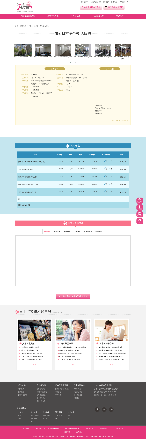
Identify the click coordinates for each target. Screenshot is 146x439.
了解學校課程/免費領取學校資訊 (73, 296)
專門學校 (58, 395)
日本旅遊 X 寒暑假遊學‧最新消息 (31, 353)
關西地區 (58, 412)
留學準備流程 (22, 395)
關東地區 (34, 412)
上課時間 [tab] (77, 231)
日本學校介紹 (98, 16)
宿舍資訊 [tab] (99, 231)
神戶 (56, 418)
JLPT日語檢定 (104, 428)
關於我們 (106, 2)
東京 (32, 415)
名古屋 (45, 418)
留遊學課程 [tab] (88, 231)
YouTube (139, 221)
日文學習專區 (78, 392)
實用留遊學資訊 (28, 16)
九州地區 (71, 412)
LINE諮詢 (122, 2)
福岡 (69, 415)
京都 (60, 415)
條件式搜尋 (75, 16)
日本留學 (26, 428)
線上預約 (139, 214)
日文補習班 (89, 428)
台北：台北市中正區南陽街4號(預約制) (106, 389)
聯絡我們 (139, 200)
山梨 (44, 415)
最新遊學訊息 (41, 389)
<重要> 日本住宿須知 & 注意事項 (31, 359)
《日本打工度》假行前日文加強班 (70, 359)
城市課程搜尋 (53, 16)
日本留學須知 (41, 398)
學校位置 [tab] (47, 231)
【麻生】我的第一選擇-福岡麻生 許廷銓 (110, 356)
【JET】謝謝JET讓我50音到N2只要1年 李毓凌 (112, 353)
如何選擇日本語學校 (91, 7)
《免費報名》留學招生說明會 (30, 347)
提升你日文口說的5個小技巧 (68, 356)
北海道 (20, 412)
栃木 (32, 421)
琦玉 (32, 418)
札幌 (19, 415)
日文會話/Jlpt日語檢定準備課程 (69, 350)
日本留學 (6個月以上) (62, 389)
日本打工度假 (78, 395)
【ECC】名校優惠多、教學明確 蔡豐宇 (110, 347)
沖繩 (69, 418)
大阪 (56, 415)
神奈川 (36, 415)
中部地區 (46, 412)
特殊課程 (58, 392)
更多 (34, 364)
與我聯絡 (21, 392)
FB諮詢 (140, 207)
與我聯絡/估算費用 (114, 7)
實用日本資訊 (78, 389)
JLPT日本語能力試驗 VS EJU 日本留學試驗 (72, 347)
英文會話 (79, 432)
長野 (48, 415)
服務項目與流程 (96, 2)
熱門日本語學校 (42, 392)
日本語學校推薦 (53, 428)
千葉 (35, 418)
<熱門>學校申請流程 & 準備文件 (31, 350)
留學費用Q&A (85, 2)
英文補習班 (119, 428)
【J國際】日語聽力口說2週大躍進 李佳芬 (111, 359)
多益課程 (67, 432)
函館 (19, 418)
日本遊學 (38, 428)
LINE (111, 409)
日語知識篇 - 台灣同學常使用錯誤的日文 (72, 353)
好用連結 (76, 398)
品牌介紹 (114, 2)
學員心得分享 (41, 401)
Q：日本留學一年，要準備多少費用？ (33, 356)
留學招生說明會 (42, 395)
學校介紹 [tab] (57, 231)
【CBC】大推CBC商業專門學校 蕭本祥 (110, 350)
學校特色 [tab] (67, 231)
